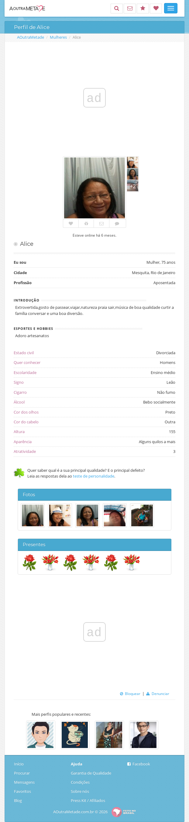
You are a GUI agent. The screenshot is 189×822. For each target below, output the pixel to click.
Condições (80, 782)
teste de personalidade (93, 476)
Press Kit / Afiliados (88, 800)
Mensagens (24, 782)
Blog (19, 800)
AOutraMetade (30, 37)
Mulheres (58, 37)
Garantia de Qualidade (91, 773)
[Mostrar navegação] (170, 8)
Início (19, 764)
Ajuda (76, 764)
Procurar (22, 773)
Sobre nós (80, 791)
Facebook (138, 764)
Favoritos (22, 791)
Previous (22, 735)
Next (167, 735)
